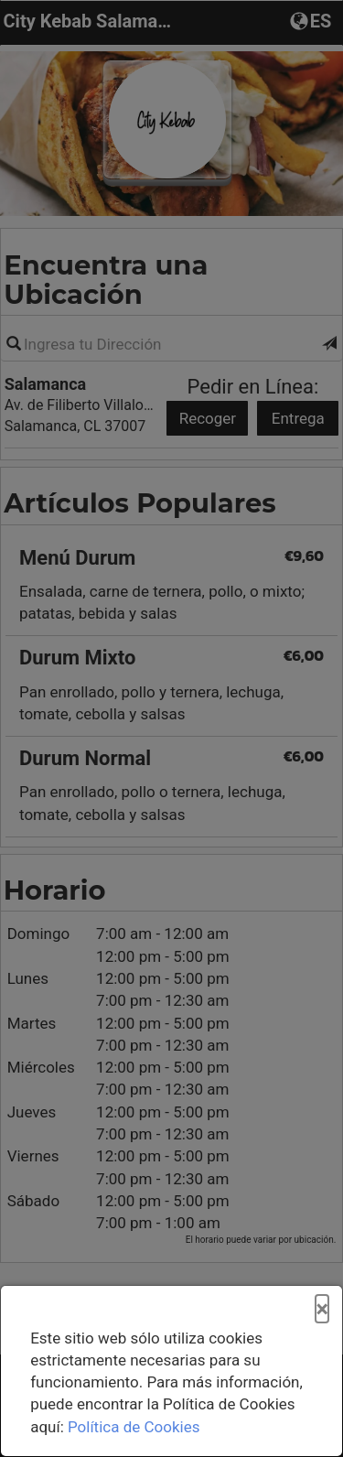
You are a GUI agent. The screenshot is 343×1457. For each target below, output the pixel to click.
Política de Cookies (134, 1427)
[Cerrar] (322, 1310)
